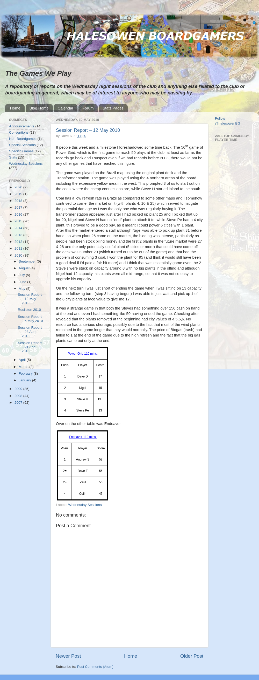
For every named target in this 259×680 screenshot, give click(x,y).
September (28, 261)
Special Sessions (22, 145)
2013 (19, 235)
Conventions (18, 132)
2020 (19, 187)
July (22, 275)
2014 (19, 228)
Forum (87, 108)
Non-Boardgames (23, 139)
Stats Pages (113, 108)
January (25, 380)
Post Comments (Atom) (95, 667)
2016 (19, 214)
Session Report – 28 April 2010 (30, 332)
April (23, 360)
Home (15, 108)
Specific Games (21, 151)
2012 (19, 242)
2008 (19, 396)
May (22, 289)
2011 (19, 248)
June (23, 282)
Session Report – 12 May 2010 (88, 130)
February (26, 373)
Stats (13, 157)
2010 (19, 255)
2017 (19, 207)
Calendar (65, 108)
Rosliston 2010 (29, 310)
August (25, 268)
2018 (19, 201)
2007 (19, 402)
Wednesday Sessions (85, 505)
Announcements (21, 126)
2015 (19, 221)
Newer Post (68, 656)
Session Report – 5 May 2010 (30, 319)
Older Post (191, 656)
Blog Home (39, 108)
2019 (19, 194)
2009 (19, 389)
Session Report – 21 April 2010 (30, 347)
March (24, 367)
